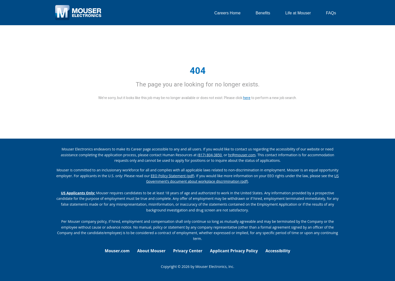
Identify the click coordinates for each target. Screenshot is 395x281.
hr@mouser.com (242, 154)
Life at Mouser (298, 13)
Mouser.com (117, 251)
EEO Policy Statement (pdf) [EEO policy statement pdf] (172, 175)
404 (198, 71)
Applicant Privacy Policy (234, 251)
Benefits (263, 13)
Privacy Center (187, 251)
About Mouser (151, 251)
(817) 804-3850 (210, 154)
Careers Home (227, 13)
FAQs (331, 13)
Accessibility (278, 251)
